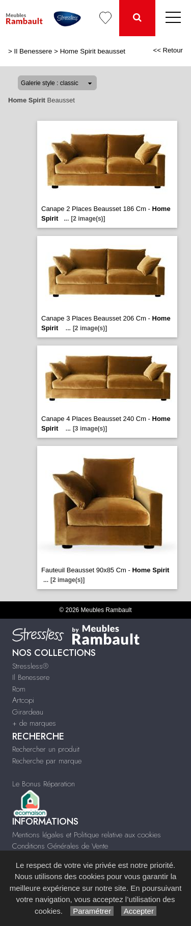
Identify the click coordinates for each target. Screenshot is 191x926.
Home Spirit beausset (92, 51)
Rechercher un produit (45, 749)
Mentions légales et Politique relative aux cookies (86, 834)
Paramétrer (92, 911)
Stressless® (30, 666)
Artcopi (23, 700)
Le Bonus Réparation (43, 783)
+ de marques (34, 723)
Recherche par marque (46, 760)
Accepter (139, 911)
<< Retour (168, 50)
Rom (18, 689)
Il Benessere (33, 51)
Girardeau (27, 712)
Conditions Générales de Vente (60, 846)
